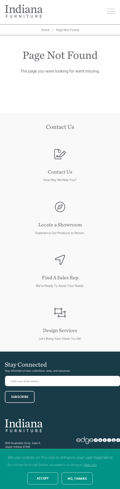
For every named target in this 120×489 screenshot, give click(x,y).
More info (90, 465)
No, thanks (77, 478)
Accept (43, 478)
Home (45, 30)
